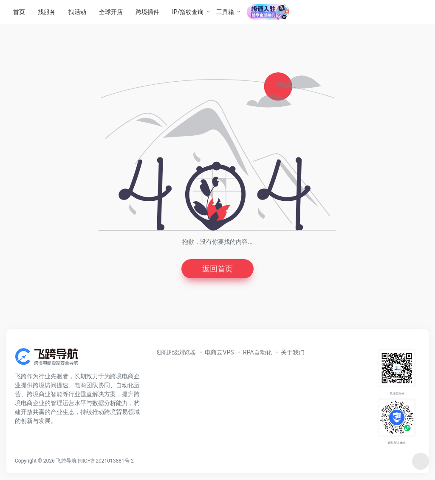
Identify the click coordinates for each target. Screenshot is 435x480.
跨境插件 (147, 12)
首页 (19, 12)
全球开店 (111, 12)
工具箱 (225, 12)
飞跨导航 (66, 461)
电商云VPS (219, 352)
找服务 (47, 12)
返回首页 (217, 268)
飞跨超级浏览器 (175, 352)
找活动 (77, 12)
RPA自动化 (257, 352)
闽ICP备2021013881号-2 (106, 461)
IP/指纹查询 (187, 12)
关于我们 (293, 352)
